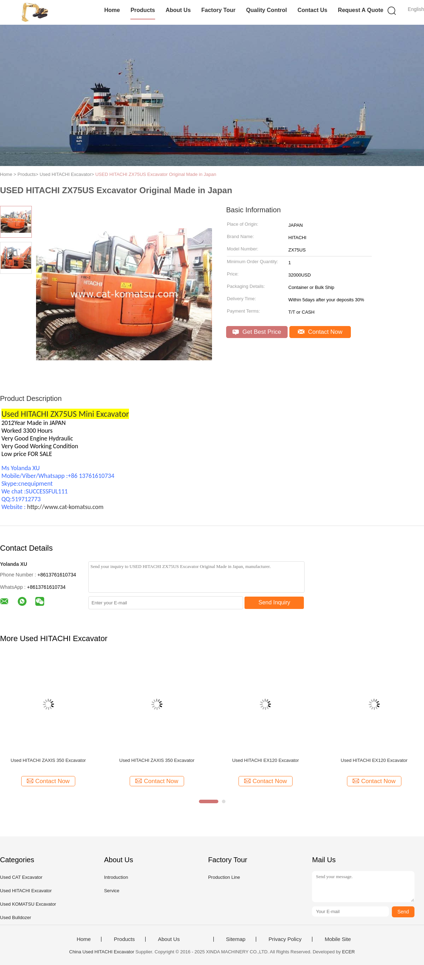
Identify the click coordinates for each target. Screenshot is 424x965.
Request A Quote (360, 10)
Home (112, 10)
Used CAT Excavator (21, 877)
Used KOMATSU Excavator (28, 904)
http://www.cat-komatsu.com (65, 507)
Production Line (224, 877)
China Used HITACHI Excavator (101, 951)
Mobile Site (338, 939)
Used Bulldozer (15, 917)
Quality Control (266, 10)
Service (111, 890)
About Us (178, 10)
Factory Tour (218, 10)
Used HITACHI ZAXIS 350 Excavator (48, 760)
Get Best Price (256, 331)
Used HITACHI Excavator (26, 890)
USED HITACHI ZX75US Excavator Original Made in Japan (155, 174)
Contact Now (320, 331)
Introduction (116, 877)
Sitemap (236, 939)
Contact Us (312, 10)
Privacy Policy (285, 939)
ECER (348, 951)
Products (142, 10)
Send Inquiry (274, 602)
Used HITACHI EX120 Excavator (265, 760)
